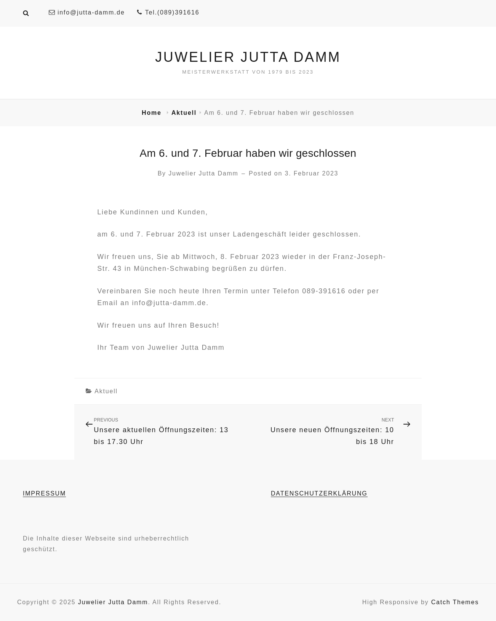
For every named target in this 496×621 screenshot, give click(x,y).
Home (153, 112)
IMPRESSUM (44, 493)
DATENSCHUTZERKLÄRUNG (319, 493)
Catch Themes (455, 602)
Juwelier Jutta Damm (248, 57)
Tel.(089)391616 (168, 12)
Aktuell (184, 112)
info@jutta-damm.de (87, 12)
